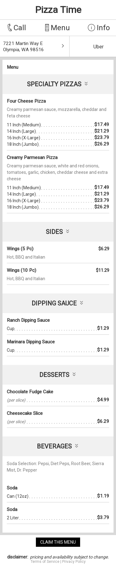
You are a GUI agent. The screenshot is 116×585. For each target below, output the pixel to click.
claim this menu (58, 542)
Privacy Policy (74, 561)
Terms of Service (45, 561)
